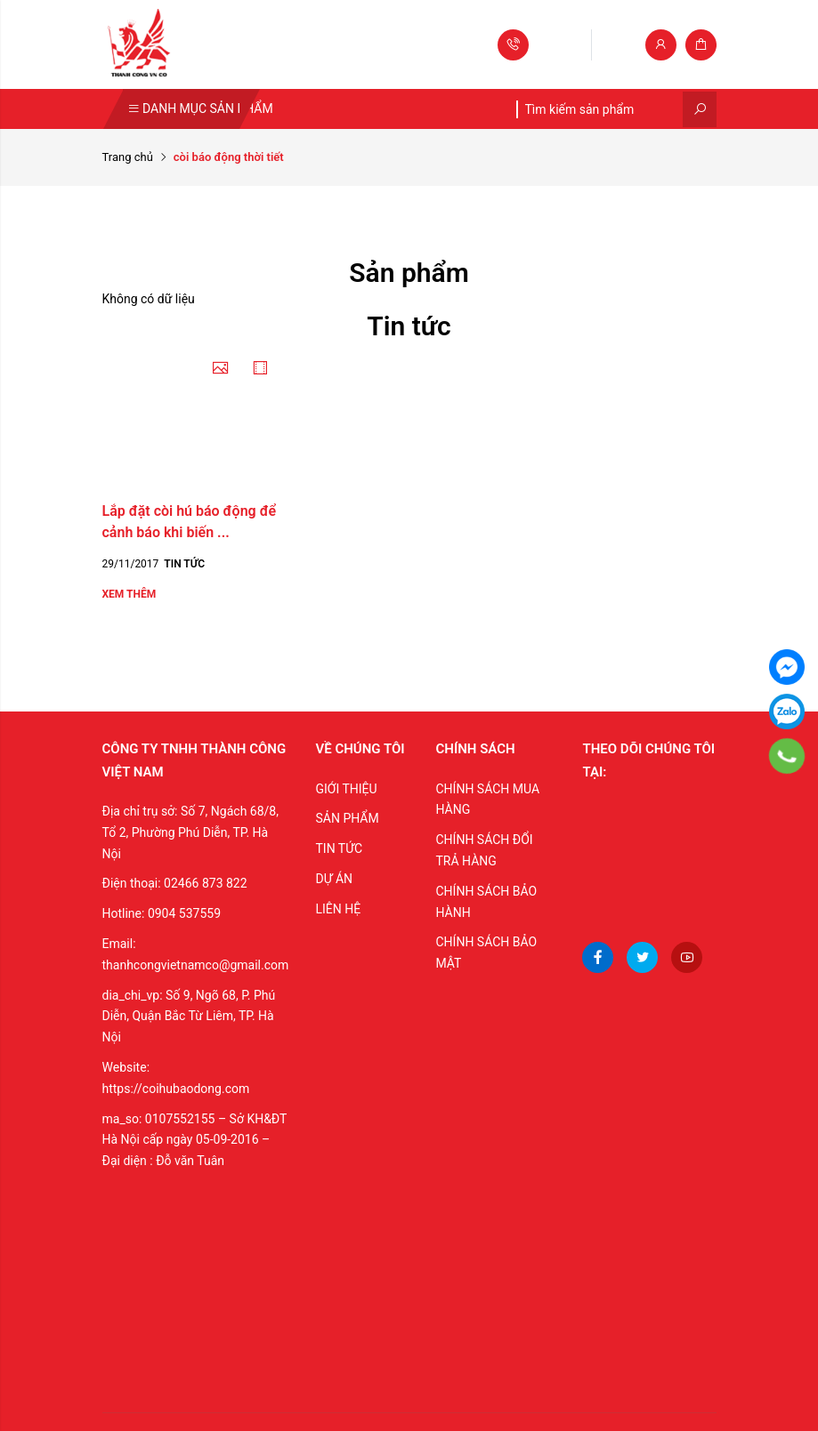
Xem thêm (129, 594)
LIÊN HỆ (337, 909)
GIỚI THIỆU (346, 789)
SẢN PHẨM (346, 818)
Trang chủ (127, 157)
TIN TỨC (338, 848)
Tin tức (184, 564)
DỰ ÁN (333, 879)
